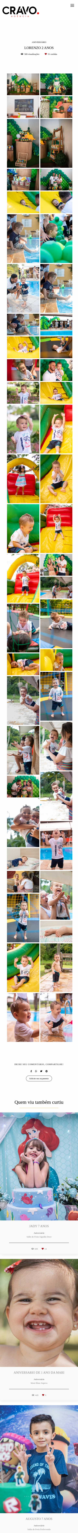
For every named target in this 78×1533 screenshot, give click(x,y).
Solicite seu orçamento (39, 1078)
